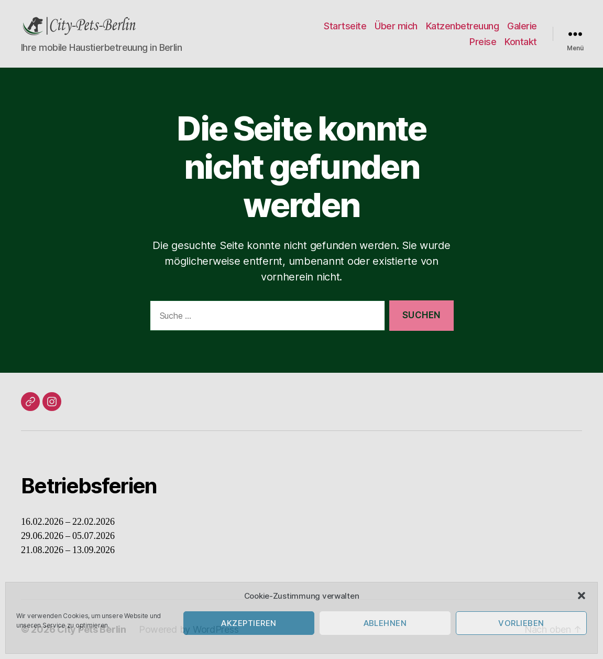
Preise (482, 41)
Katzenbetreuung (462, 25)
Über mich (396, 25)
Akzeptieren (249, 623)
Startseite (345, 25)
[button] (581, 595)
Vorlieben (521, 623)
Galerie (522, 25)
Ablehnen (385, 623)
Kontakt (521, 41)
